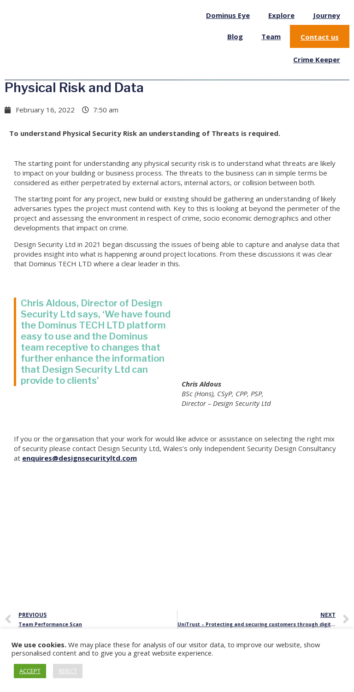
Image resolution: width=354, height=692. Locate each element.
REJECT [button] (68, 671)
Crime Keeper (316, 59)
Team (271, 36)
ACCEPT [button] (30, 671)
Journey (326, 15)
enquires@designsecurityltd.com (79, 458)
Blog (235, 36)
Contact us (320, 36)
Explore (281, 15)
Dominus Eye (228, 15)
